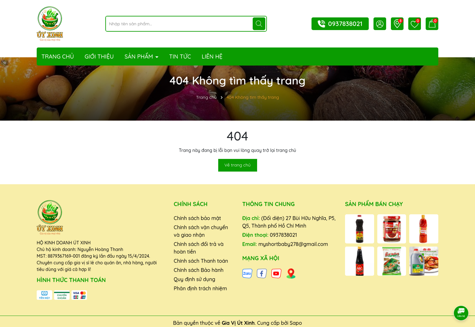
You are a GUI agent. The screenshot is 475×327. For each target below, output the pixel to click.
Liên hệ (212, 56)
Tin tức (180, 56)
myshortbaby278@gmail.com (293, 244)
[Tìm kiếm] (259, 23)
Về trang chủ (238, 165)
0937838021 (345, 24)
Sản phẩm (140, 56)
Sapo (296, 323)
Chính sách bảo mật (197, 218)
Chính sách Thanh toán (201, 261)
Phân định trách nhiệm (200, 288)
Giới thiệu (99, 56)
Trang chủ (57, 56)
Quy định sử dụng (194, 279)
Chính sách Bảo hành (198, 270)
